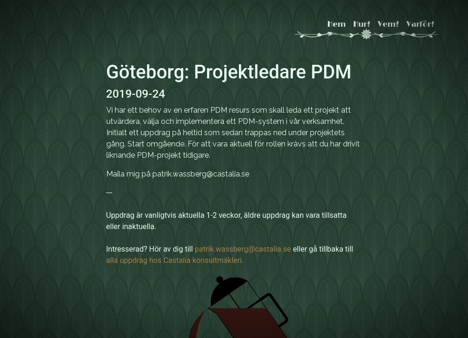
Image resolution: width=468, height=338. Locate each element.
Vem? (388, 24)
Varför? (420, 24)
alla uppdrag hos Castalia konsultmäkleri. (175, 260)
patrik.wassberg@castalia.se (243, 249)
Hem (336, 24)
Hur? (361, 24)
